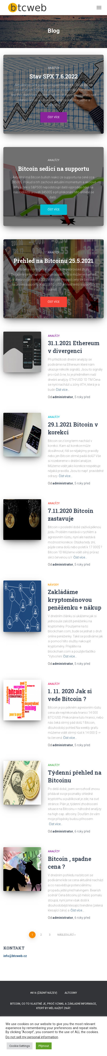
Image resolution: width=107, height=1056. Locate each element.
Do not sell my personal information (32, 1037)
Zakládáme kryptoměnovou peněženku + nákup (74, 599)
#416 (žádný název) (43, 992)
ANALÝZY (53, 67)
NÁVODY (53, 584)
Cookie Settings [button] (19, 1046)
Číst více (54, 117)
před (82, 397)
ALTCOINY (71, 992)
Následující (65, 934)
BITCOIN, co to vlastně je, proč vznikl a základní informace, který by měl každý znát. (53, 1006)
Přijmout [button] (43, 1046)
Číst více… (62, 389)
